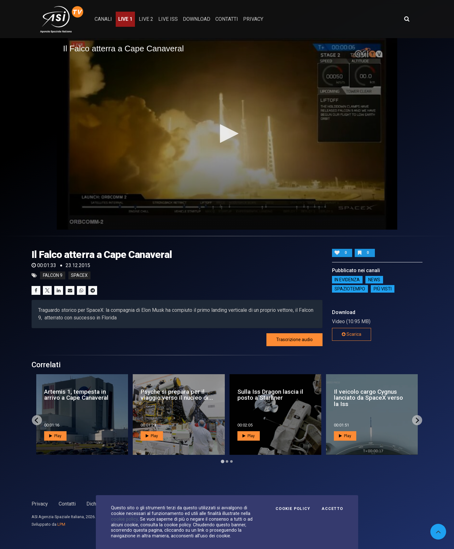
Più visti (383, 288)
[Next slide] (417, 420)
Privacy (40, 504)
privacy (253, 19)
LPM (61, 524)
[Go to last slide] (37, 420)
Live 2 (146, 19)
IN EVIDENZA (347, 279)
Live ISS (168, 19)
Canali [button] (103, 19)
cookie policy (124, 519)
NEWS (374, 279)
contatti (226, 19)
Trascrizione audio (294, 339)
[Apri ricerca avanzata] (406, 19)
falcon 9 (52, 275)
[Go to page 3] (231, 461)
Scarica (351, 334)
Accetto (332, 509)
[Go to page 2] (227, 461)
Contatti (67, 504)
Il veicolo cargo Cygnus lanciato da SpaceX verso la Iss (368, 397)
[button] (227, 133)
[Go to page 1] (222, 461)
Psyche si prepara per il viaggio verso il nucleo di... (177, 394)
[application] (227, 134)
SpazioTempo (350, 288)
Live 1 (125, 19)
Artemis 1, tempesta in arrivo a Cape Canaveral (76, 394)
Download (196, 19)
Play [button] (55, 436)
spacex (79, 275)
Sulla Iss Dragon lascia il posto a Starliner (270, 394)
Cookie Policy (293, 509)
